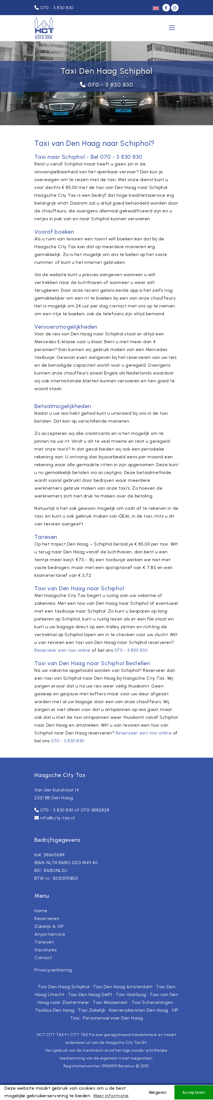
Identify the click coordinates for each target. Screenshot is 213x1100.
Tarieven (44, 942)
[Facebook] (166, 7)
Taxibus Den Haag (55, 1010)
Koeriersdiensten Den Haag (138, 1010)
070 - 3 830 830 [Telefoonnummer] (54, 7)
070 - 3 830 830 (110, 84)
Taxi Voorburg (131, 994)
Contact (43, 957)
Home (40, 910)
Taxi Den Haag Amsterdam (123, 986)
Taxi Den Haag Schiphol (63, 986)
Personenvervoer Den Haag (113, 1018)
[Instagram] (175, 7)
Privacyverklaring (53, 970)
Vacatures (45, 949)
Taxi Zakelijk (92, 1010)
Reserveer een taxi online (62, 650)
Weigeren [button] (158, 1092)
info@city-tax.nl (57, 818)
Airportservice (49, 934)
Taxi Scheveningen (152, 1002)
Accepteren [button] (193, 1092)
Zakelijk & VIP (49, 926)
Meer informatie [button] (111, 1095)
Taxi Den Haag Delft (90, 994)
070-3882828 (95, 810)
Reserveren (46, 918)
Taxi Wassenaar (110, 1002)
